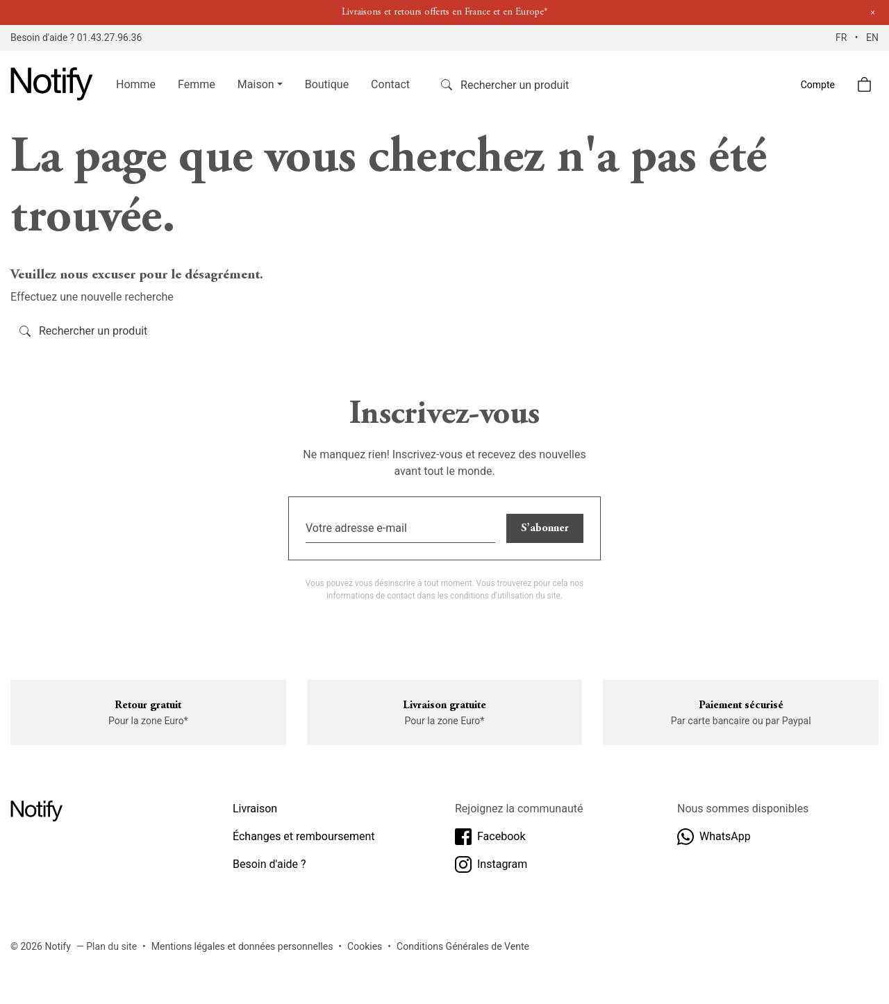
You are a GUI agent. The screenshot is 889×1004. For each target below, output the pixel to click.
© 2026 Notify (40, 946)
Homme (136, 84)
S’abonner (545, 528)
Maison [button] (256, 84)
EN (872, 37)
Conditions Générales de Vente (463, 946)
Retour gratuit (148, 705)
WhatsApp (714, 836)
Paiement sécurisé (741, 705)
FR (842, 37)
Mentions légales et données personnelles (242, 946)
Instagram (491, 864)
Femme (196, 84)
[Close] (872, 13)
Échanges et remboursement (304, 836)
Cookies (364, 946)
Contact (390, 84)
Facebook (490, 836)
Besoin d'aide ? (269, 864)
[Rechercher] (524, 84)
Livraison (255, 808)
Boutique (327, 84)
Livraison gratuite (444, 705)
